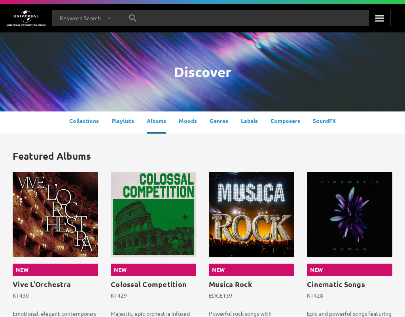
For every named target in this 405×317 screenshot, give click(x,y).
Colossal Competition (149, 284)
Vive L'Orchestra (42, 284)
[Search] (379, 18)
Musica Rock (230, 284)
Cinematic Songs (336, 284)
